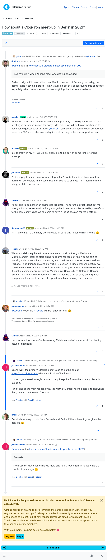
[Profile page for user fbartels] (5, 150)
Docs (93, 7)
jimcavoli (15, 172)
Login (20, 536)
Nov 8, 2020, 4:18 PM (44, 365)
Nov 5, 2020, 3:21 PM (37, 200)
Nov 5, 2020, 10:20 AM (46, 117)
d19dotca (15, 61)
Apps (66, 7)
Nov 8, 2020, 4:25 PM (44, 444)
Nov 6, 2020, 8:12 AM (38, 249)
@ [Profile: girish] (15, 65)
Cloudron (19, 400)
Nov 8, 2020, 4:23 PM (37, 415)
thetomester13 (18, 228)
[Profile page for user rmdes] (5, 416)
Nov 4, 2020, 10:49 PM (40, 61)
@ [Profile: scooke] (16, 310)
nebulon (15, 117)
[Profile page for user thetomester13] (5, 230)
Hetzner (38, 400)
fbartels (15, 148)
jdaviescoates (18, 365)
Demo (84, 7)
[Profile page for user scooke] (5, 250)
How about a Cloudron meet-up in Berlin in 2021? (55, 65)
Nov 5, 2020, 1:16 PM (48, 172)
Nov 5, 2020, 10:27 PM (53, 228)
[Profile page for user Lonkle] (5, 202)
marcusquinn (17, 306)
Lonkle (14, 200)
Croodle (38, 310)
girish (18, 56)
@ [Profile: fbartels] (90, 56)
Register (10, 536)
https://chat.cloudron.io (24, 373)
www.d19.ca (16, 102)
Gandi (30, 400)
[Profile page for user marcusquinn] (5, 308)
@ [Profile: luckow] (54, 128)
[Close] (101, 500)
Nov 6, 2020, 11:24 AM (43, 306)
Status (75, 7)
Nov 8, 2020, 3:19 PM (37, 336)
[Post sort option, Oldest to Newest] (5, 43)
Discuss (7, 33)
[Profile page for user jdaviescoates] (5, 367)
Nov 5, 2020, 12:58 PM (47, 148)
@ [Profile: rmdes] (16, 449)
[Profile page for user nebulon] (5, 119)
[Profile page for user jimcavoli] (5, 174)
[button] (4, 556)
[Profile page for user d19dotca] (5, 63)
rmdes (14, 415)
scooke (14, 249)
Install (101, 7)
